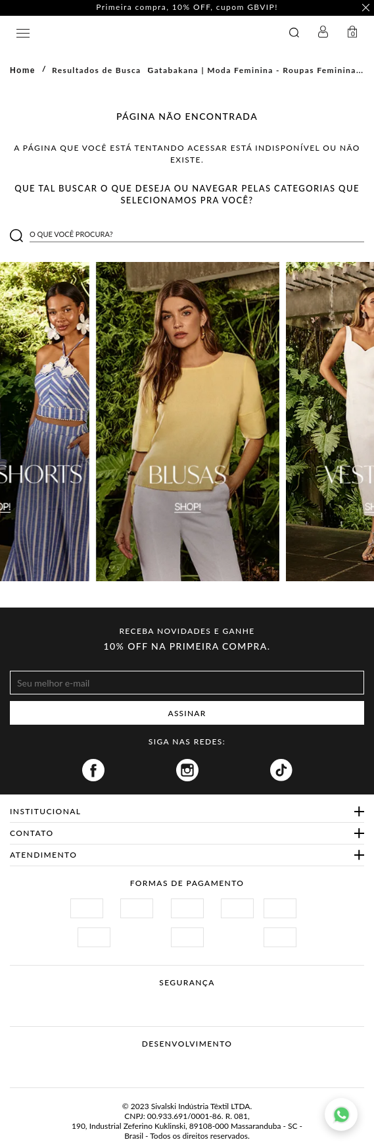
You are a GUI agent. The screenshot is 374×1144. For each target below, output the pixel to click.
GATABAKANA (141, 32)
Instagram (187, 770)
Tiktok (281, 770)
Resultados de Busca (96, 70)
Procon (204, 998)
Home (22, 70)
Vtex (162, 1064)
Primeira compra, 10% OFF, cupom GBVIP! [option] (189, 7)
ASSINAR (187, 713)
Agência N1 (212, 1064)
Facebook (93, 770)
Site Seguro (80, 998)
